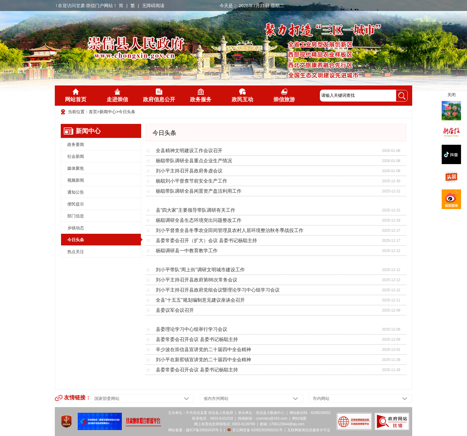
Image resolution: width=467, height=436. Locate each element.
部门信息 (75, 216)
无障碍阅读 (153, 5)
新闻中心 (107, 111)
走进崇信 (117, 95)
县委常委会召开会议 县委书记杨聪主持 (197, 339)
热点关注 (75, 251)
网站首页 (75, 95)
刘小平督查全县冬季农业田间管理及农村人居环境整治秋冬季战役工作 (229, 230)
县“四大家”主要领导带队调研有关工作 (195, 210)
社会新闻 (75, 156)
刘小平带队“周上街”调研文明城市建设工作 (200, 269)
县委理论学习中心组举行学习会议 (191, 329)
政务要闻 (75, 144)
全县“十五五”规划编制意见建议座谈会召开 (200, 300)
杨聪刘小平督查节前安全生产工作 (191, 180)
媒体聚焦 (75, 168)
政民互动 (242, 95)
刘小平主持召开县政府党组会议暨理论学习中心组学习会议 (218, 289)
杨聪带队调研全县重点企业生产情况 (194, 160)
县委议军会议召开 (175, 310)
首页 (93, 111)
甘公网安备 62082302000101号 (255, 430)
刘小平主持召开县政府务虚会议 (189, 170)
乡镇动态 (75, 227)
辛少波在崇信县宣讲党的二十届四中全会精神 (203, 349)
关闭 (451, 94)
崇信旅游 (284, 95)
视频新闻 (75, 180)
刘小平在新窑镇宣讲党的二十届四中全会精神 (203, 359)
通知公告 (75, 192)
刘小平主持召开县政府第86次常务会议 (196, 279)
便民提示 (75, 204)
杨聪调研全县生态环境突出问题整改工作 (199, 220)
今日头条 (127, 111)
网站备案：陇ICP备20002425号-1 (195, 430)
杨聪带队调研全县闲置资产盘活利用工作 (199, 191)
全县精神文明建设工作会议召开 (189, 150)
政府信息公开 (159, 95)
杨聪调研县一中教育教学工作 (187, 250)
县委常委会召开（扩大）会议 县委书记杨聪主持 (206, 240)
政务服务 (200, 95)
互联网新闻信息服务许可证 (308, 430)
